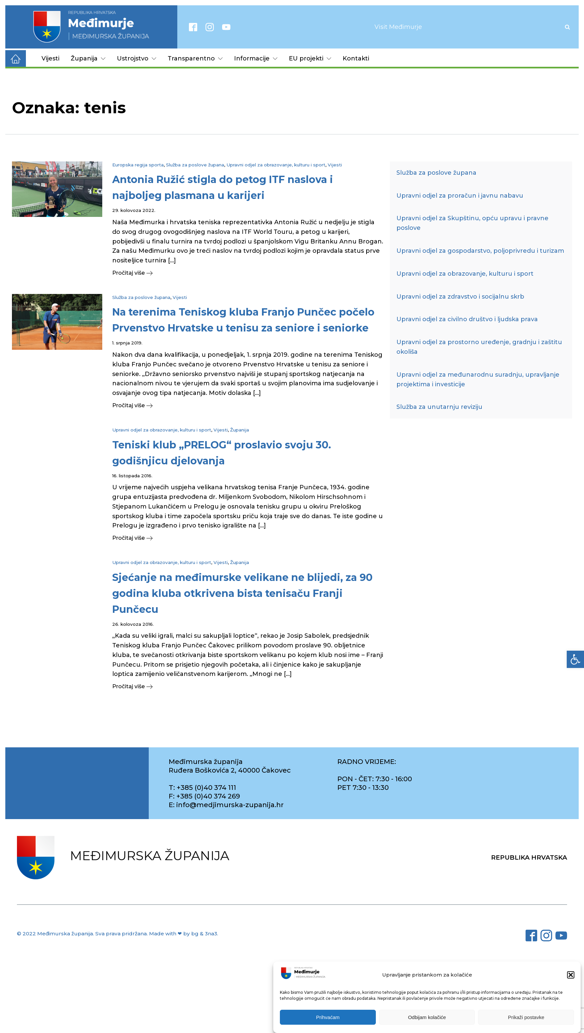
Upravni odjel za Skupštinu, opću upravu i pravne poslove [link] (472, 223)
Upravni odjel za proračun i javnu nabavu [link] (459, 195)
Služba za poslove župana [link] (195, 164)
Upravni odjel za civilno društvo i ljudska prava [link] (467, 319)
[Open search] (567, 27)
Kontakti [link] (356, 58)
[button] (570, 975)
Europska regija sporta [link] (138, 164)
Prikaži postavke (526, 1018)
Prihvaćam (328, 1018)
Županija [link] (88, 58)
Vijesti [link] (50, 58)
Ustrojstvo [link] (136, 58)
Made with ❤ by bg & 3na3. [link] (183, 933)
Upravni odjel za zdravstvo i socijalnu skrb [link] (460, 296)
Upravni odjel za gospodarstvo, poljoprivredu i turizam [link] (480, 250)
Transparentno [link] (195, 58)
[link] (575, 659)
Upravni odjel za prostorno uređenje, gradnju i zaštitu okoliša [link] (479, 346)
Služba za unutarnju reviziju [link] (439, 407)
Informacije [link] (256, 58)
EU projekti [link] (310, 58)
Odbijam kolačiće (427, 1018)
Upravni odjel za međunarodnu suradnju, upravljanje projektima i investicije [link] (477, 379)
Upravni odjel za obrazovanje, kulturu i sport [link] (275, 164)
